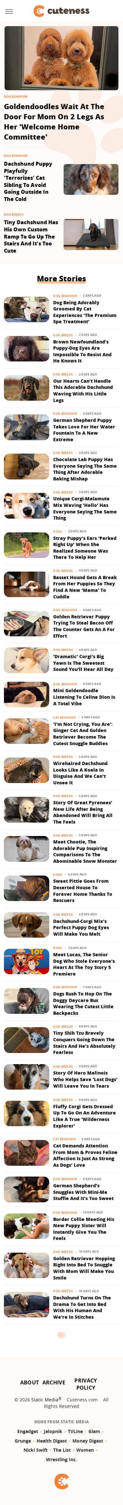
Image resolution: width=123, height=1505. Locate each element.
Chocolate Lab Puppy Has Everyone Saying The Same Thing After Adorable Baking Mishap (85, 469)
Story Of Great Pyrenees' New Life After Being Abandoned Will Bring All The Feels (83, 812)
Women (85, 1450)
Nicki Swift (35, 1450)
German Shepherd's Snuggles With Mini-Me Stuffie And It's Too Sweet (83, 1191)
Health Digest (52, 1441)
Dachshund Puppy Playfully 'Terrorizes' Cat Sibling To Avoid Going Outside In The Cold (28, 181)
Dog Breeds (13, 214)
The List (62, 1450)
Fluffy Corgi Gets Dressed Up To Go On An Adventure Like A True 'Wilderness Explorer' (84, 1116)
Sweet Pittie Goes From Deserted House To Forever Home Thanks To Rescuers (82, 890)
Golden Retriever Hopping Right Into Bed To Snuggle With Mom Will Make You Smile (84, 1268)
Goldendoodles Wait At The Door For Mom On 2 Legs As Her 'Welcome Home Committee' (54, 121)
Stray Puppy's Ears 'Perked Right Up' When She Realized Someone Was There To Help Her (84, 547)
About (29, 1382)
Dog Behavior (16, 96)
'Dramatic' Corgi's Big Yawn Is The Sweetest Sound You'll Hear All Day (83, 662)
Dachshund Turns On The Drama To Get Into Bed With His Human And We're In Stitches (82, 1307)
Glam (94, 1431)
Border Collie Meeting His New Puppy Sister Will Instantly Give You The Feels (83, 1229)
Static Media (44, 1399)
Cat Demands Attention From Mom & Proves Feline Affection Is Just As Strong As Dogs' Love (85, 1155)
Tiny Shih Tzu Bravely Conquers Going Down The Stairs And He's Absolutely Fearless (84, 1042)
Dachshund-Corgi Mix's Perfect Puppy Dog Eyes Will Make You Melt (81, 927)
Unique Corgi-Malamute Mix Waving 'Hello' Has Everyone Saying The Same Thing (85, 508)
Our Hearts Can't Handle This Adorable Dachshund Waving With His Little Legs (83, 390)
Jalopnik (53, 1431)
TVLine (75, 1431)
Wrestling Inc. (61, 1459)
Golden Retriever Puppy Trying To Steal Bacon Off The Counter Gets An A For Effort (84, 626)
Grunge (23, 1441)
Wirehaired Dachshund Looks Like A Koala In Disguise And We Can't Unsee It (80, 773)
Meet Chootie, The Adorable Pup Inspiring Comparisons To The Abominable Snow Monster (85, 851)
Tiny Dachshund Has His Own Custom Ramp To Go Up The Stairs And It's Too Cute (31, 236)
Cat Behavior (64, 717)
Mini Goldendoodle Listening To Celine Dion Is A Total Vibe (84, 696)
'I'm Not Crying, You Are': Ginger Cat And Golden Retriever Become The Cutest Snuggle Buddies (83, 733)
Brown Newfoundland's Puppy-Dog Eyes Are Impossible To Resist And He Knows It (82, 351)
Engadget (27, 1431)
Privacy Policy (85, 1384)
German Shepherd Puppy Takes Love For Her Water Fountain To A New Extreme (84, 430)
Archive (53, 1382)
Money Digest (87, 1441)
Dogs (57, 531)
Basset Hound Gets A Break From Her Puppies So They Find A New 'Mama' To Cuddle (85, 587)
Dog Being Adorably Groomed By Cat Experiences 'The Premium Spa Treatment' (84, 312)
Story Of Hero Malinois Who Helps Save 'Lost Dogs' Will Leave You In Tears (85, 1079)
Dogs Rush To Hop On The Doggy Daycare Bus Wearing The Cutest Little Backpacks (83, 1003)
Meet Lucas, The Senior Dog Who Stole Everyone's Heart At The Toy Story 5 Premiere (84, 964)
